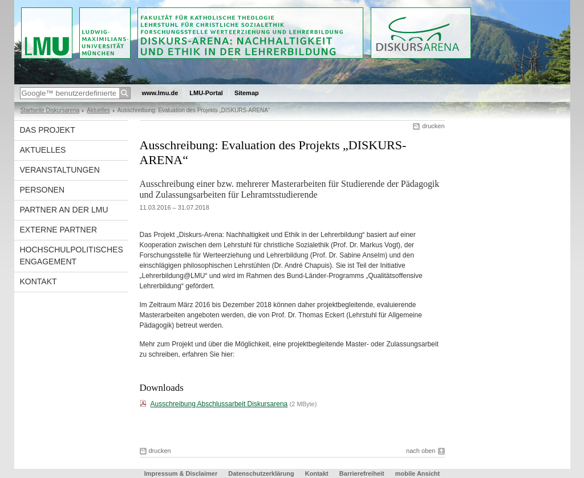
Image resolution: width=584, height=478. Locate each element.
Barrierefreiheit (362, 473)
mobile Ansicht (417, 473)
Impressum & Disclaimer (180, 473)
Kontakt (38, 281)
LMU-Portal (206, 92)
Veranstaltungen (60, 169)
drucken (433, 125)
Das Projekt (47, 129)
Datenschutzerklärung (261, 473)
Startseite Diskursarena (50, 110)
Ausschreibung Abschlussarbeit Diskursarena (219, 404)
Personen (42, 189)
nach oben (420, 450)
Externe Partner (59, 229)
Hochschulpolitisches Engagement (71, 255)
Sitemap (246, 92)
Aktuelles (98, 110)
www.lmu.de (160, 92)
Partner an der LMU (64, 209)
